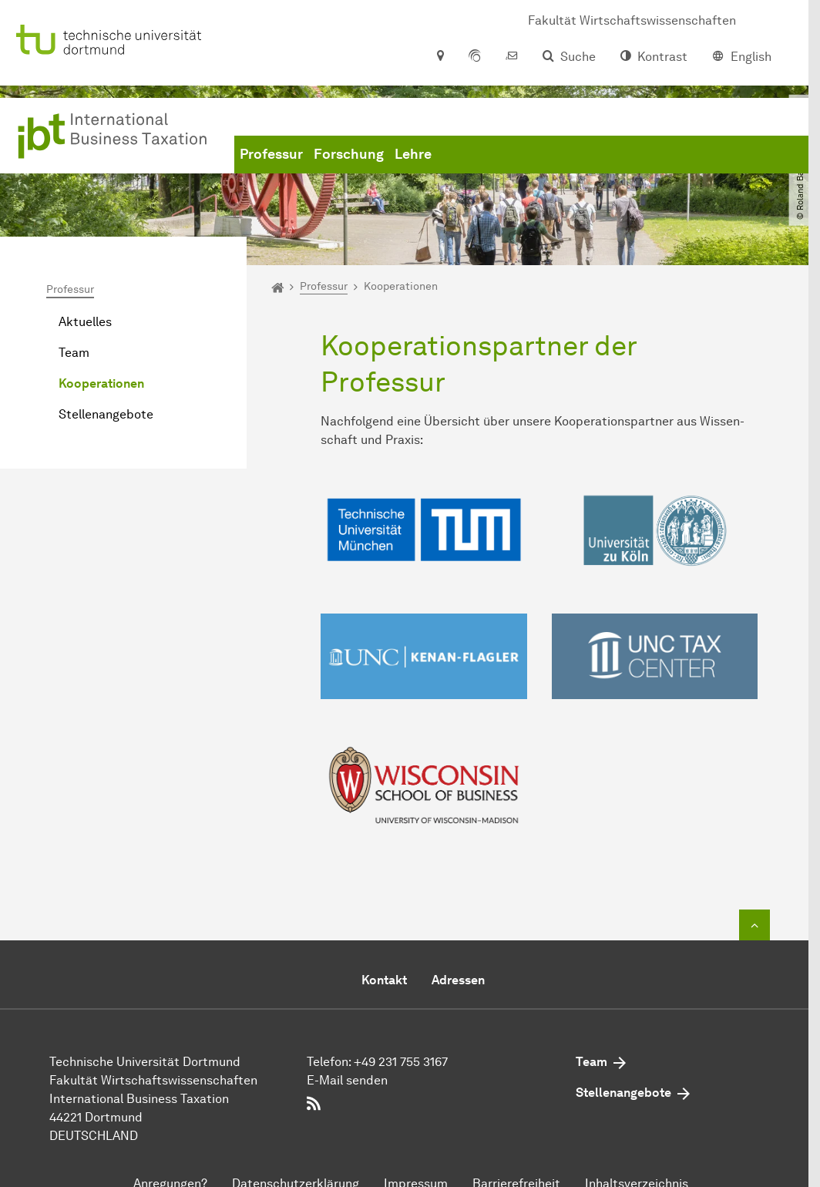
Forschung (349, 154)
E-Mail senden (347, 1080)
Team (74, 352)
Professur (271, 154)
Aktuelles (85, 321)
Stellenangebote (106, 414)
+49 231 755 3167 (401, 1061)
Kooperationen (101, 383)
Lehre (413, 154)
